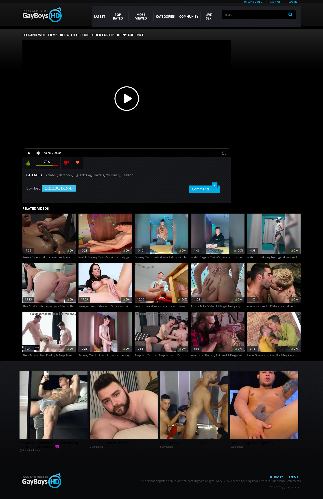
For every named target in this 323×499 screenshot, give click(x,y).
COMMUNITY (188, 16)
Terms (293, 477)
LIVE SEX (209, 16)
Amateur (51, 175)
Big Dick (79, 175)
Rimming (98, 175)
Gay (88, 175)
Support (276, 477)
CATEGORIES (165, 16)
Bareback (65, 175)
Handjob (127, 175)
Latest (99, 16)
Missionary (113, 175)
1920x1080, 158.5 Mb (59, 188)
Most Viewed (141, 16)
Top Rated (118, 16)
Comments (205, 188)
